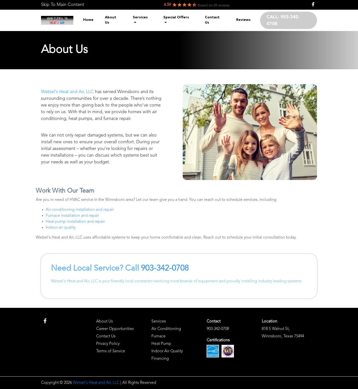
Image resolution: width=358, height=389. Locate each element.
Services (158, 321)
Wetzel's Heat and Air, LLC (67, 92)
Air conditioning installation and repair (62, 210)
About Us (104, 321)
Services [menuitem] (140, 20)
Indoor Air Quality (167, 351)
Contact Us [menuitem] (212, 20)
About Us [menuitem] (110, 20)
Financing (160, 359)
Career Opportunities (115, 329)
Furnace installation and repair (55, 216)
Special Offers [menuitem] (176, 20)
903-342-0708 (165, 286)
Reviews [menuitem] (243, 20)
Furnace (158, 336)
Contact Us (106, 336)
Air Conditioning (166, 329)
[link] (62, 4)
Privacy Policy (108, 344)
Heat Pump (161, 344)
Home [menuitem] (88, 20)
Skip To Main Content (62, 4)
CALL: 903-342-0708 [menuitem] (283, 20)
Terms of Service (110, 351)
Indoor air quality (43, 228)
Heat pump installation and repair (58, 222)
